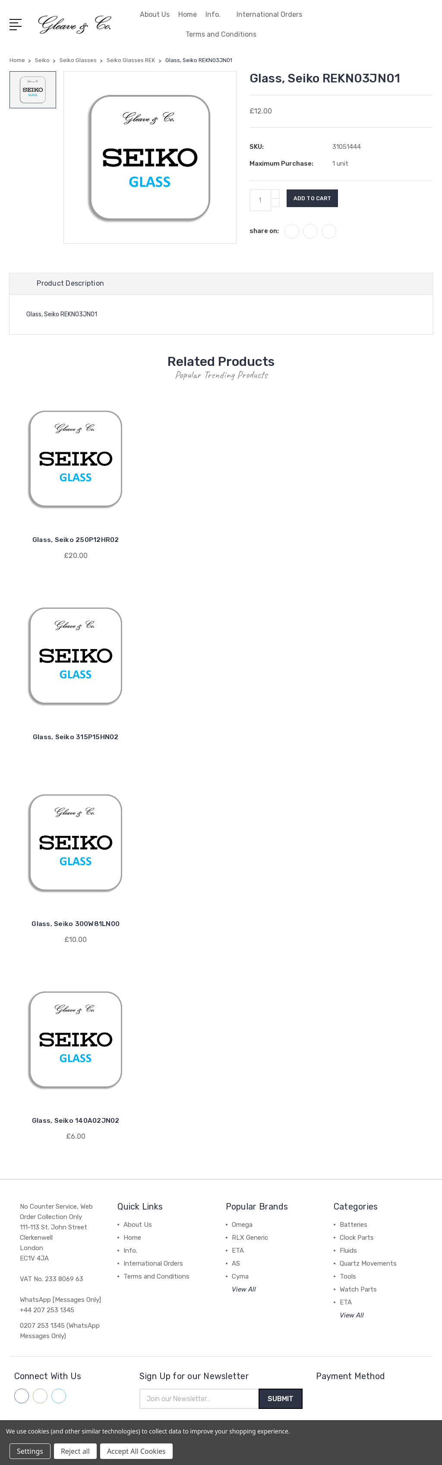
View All (244, 1291)
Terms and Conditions (221, 34)
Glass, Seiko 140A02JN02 (76, 1122)
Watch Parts (358, 1291)
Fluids (348, 1252)
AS (236, 1265)
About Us (155, 14)
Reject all (75, 1451)
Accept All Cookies (136, 1451)
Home (187, 14)
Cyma (240, 1278)
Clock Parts (357, 1239)
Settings (30, 1451)
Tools (348, 1278)
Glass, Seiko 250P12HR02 (76, 541)
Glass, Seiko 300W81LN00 (75, 925)
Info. (216, 14)
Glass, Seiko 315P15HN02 (75, 738)
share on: (264, 231)
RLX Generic (250, 1239)
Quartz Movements (368, 1265)
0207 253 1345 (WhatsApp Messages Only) (60, 1332)
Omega (242, 1226)
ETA (238, 1252)
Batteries (353, 1226)
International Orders (269, 14)
